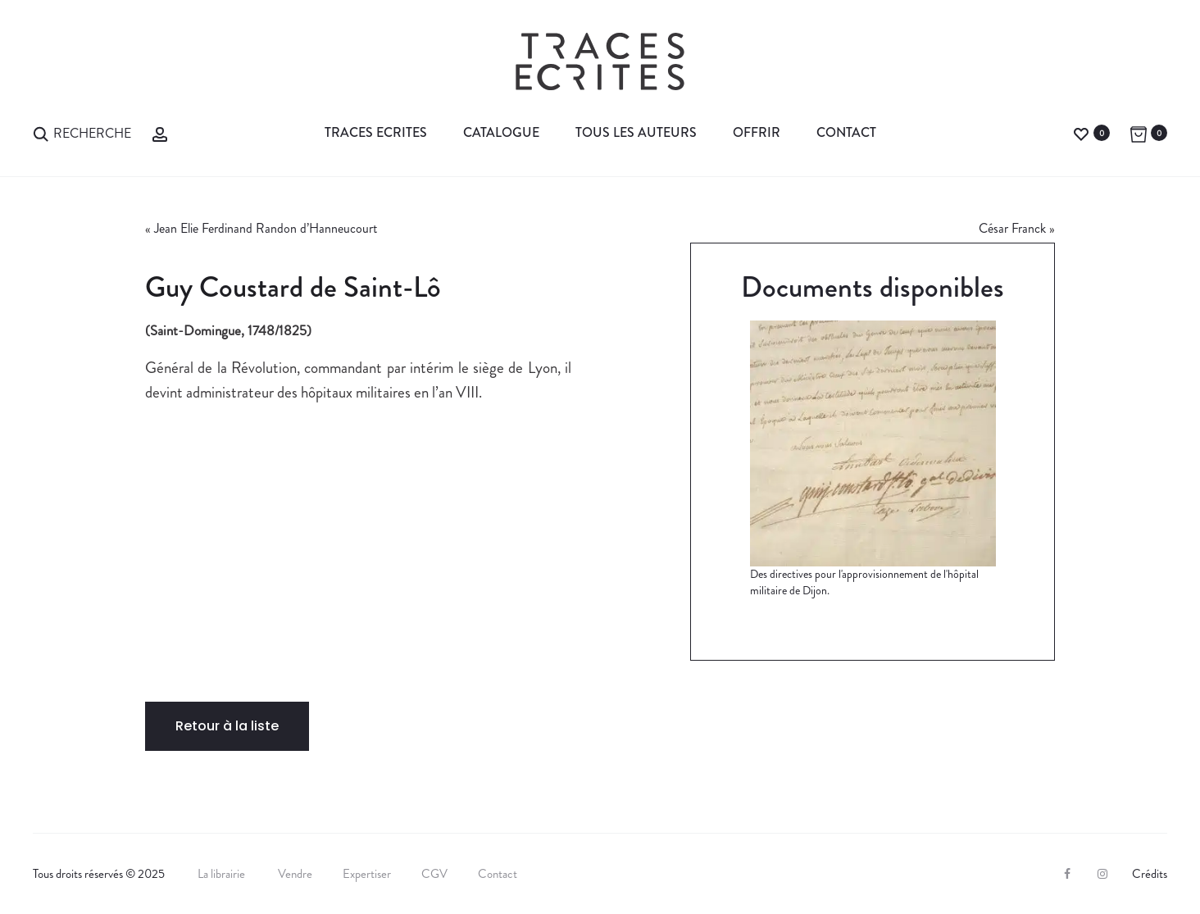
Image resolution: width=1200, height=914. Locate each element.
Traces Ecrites (376, 132)
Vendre (295, 874)
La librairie (223, 874)
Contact (846, 132)
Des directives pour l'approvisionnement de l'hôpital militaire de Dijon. (864, 582)
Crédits (1149, 874)
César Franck (1012, 228)
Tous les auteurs (636, 132)
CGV (434, 874)
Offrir (756, 132)
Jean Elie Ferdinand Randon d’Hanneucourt (265, 228)
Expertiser (367, 874)
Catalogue (501, 132)
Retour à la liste (227, 725)
